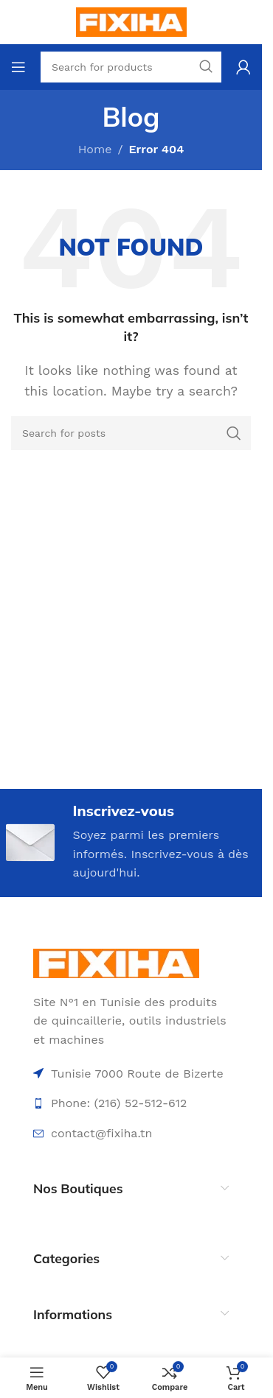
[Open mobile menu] (18, 67)
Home (95, 149)
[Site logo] (131, 21)
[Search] (131, 433)
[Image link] (116, 962)
